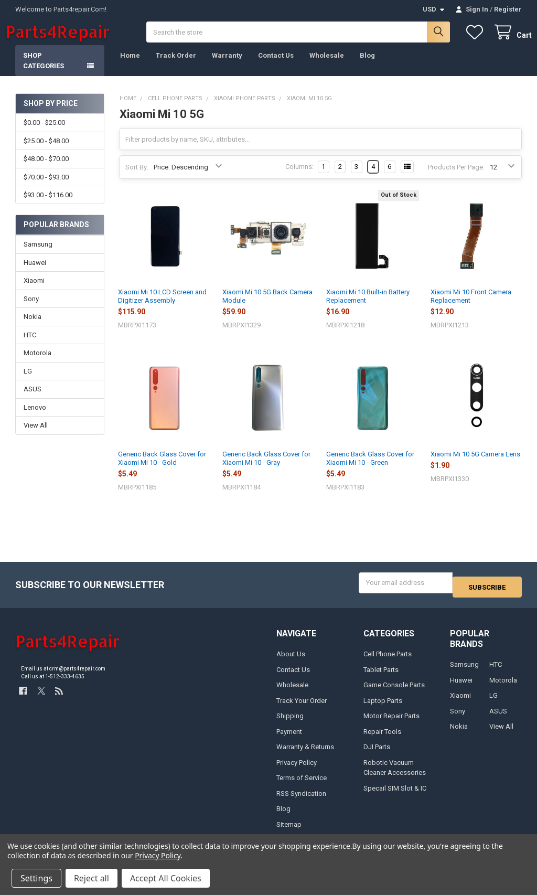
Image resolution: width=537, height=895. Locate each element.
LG (28, 382)
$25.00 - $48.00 (46, 151)
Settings (36, 878)
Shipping (290, 722)
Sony (31, 309)
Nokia (32, 327)
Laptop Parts (382, 706)
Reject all (91, 878)
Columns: (299, 177)
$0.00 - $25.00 (44, 133)
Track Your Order (301, 706)
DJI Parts (376, 753)
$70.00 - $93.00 (46, 187)
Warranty (227, 66)
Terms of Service (301, 784)
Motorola (37, 363)
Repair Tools (382, 737)
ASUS (32, 399)
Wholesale (326, 66)
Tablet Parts (381, 675)
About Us (290, 660)
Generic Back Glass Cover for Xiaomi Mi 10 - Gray (266, 469)
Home (130, 66)
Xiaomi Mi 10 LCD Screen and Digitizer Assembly (162, 307)
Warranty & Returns (305, 753)
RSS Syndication (301, 799)
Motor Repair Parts (391, 722)
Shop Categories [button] (43, 71)
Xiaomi (34, 291)
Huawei (35, 273)
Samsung (38, 255)
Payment (289, 737)
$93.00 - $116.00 (48, 205)
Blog (367, 66)
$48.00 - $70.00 (46, 169)
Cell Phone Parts (387, 660)
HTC (30, 345)
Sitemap (289, 830)
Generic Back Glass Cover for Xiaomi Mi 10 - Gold (162, 469)
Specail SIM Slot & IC (394, 794)
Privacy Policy (296, 768)
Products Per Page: (456, 178)
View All (36, 436)
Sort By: (136, 178)
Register (508, 9)
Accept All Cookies (165, 878)
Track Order (176, 66)
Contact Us (276, 66)
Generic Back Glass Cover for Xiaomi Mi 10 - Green (370, 469)
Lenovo (35, 418)
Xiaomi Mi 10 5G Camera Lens (475, 464)
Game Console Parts (394, 691)
